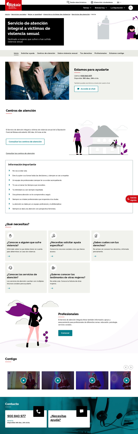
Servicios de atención (81, 14)
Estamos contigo (116, 53)
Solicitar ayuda (27, 53)
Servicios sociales (18, 14)
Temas (86, 8)
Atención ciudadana (102, 2)
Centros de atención (46, 53)
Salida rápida (131, 199)
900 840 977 (86, 76)
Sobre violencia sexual (68, 53)
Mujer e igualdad (35, 14)
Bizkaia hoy (100, 8)
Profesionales (101, 53)
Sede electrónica (76, 2)
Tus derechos (86, 53)
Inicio (7, 14)
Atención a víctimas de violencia (56, 14)
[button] (130, 8)
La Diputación (117, 8)
